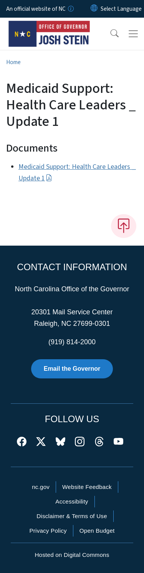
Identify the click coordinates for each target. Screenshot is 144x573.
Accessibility (71, 501)
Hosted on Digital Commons (72, 555)
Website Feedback (87, 487)
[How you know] (70, 9)
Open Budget (97, 530)
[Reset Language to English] (94, 9)
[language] (121, 9)
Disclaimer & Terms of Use (71, 516)
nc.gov (41, 487)
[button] (109, 34)
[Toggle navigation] (133, 34)
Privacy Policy (47, 530)
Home (13, 62)
